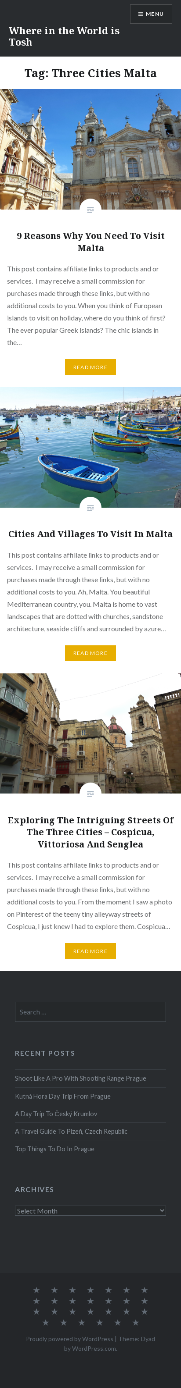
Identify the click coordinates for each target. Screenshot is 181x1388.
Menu (155, 14)
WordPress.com (94, 1348)
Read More (90, 367)
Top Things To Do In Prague (54, 1149)
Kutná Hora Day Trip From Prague (63, 1096)
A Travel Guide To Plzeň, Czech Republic (71, 1131)
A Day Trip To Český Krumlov (56, 1114)
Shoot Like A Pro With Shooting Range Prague (80, 1078)
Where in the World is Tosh (64, 36)
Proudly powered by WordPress (69, 1338)
